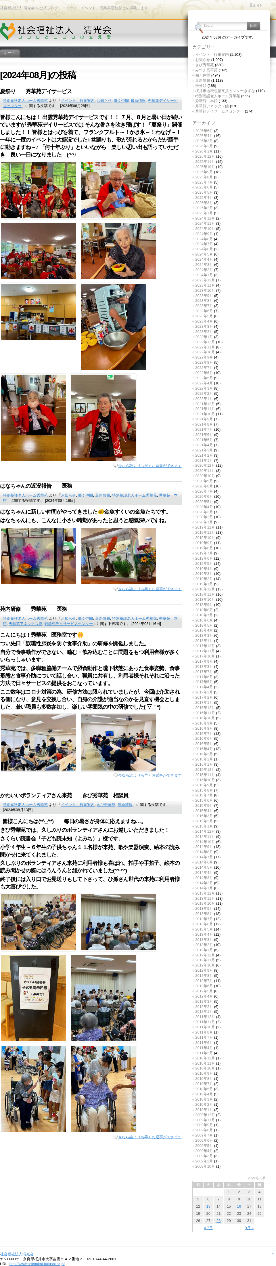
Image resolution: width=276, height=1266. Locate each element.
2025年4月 (204, 197)
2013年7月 (204, 919)
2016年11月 (205, 713)
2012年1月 (204, 1011)
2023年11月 (205, 285)
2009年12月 (205, 1115)
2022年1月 (204, 398)
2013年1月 (204, 950)
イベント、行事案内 (78, 100)
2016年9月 (204, 723)
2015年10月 (205, 780)
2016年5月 (204, 743)
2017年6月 (204, 677)
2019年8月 (204, 548)
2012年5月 (204, 991)
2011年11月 (205, 1022)
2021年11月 (205, 409)
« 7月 (208, 1228)
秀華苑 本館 (206, 101)
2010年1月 (204, 1109)
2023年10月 (205, 290)
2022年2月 (204, 393)
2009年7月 (204, 1135)
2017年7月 (204, 672)
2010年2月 (204, 1104)
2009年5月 (204, 1145)
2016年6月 (204, 738)
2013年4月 (204, 934)
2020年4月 (204, 507)
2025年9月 (204, 172)
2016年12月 (205, 708)
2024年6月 (204, 249)
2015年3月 (204, 816)
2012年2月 (204, 1006)
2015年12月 (205, 769)
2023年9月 (204, 295)
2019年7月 (204, 553)
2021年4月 (204, 445)
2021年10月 (205, 414)
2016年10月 (205, 718)
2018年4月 (204, 630)
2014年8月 (204, 852)
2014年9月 (204, 846)
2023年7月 (204, 306)
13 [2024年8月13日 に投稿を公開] (208, 1206)
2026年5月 (204, 131)
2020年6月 (204, 496)
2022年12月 (205, 342)
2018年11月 (205, 594)
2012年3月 (204, 1001)
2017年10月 (205, 656)
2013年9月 (204, 908)
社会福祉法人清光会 (17, 1254)
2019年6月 (204, 558)
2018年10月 (205, 599)
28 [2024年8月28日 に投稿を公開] (218, 1221)
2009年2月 (204, 1161)
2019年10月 (205, 537)
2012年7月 (204, 981)
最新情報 (138, 100)
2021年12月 (205, 404)
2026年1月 (204, 151)
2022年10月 (205, 352)
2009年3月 (204, 1156)
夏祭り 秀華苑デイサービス (41, 91)
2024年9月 (204, 234)
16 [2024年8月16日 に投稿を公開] (239, 1206)
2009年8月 (204, 1130)
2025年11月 (205, 161)
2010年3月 (204, 1099)
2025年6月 (204, 187)
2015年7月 (204, 795)
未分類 (200, 85)
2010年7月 (204, 1084)
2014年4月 (204, 872)
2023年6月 (204, 311)
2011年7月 (204, 1037)
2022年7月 (204, 367)
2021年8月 (204, 424)
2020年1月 (204, 522)
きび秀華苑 (106, 804)
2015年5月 (204, 805)
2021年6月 (204, 434)
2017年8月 (204, 666)
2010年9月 (204, 1073)
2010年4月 (204, 1094)
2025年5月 (204, 192)
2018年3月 (204, 635)
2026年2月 (204, 146)
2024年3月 (204, 264)
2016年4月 (204, 749)
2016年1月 (204, 764)
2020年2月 (204, 517)
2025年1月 (204, 213)
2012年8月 (204, 975)
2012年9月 (204, 970)
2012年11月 (205, 960)
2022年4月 (204, 383)
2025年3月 (204, 203)
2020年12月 (205, 465)
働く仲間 (121, 100)
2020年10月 (205, 476)
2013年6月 (204, 924)
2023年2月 (204, 331)
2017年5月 (204, 682)
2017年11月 (205, 651)
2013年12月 (205, 893)
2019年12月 (205, 527)
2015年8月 (204, 790)
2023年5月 (204, 316)
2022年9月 (204, 357)
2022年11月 (205, 347)
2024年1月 (204, 275)
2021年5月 (204, 440)
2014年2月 (204, 883)
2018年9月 (204, 605)
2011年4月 (204, 1048)
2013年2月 (204, 945)
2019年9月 (204, 543)
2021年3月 (204, 450)
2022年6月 (204, 373)
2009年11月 (205, 1120)
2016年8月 (204, 728)
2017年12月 (205, 646)
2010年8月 (204, 1078)
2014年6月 (204, 862)
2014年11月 (205, 836)
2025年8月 (204, 177)
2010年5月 (204, 1089)
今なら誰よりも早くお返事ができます (150, 466)
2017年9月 (204, 661)
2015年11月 (205, 775)
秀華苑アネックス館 (25, 623)
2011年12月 (205, 1017)
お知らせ (104, 100)
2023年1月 (204, 337)
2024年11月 (205, 223)
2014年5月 (204, 867)
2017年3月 (204, 692)
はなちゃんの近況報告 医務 (36, 486)
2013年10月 (205, 903)
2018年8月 (204, 610)
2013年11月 (205, 898)
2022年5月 (204, 378)
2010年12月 (205, 1058)
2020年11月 (205, 470)
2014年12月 (205, 831)
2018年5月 (204, 625)
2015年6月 (204, 800)
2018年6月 (204, 620)
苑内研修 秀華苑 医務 (33, 609)
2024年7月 (204, 244)
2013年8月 (204, 914)
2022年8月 (204, 362)
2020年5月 (204, 501)
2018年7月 (204, 615)
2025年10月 (205, 167)
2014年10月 (205, 842)
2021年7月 (204, 429)
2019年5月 (204, 563)
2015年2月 (204, 821)
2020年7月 (204, 491)
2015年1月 (204, 826)
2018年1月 (204, 640)
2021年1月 (204, 460)
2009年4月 (204, 1151)
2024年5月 (204, 254)
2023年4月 (204, 321)
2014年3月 (204, 878)
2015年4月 (204, 811)
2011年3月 (204, 1053)
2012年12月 (205, 955)
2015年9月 (204, 785)
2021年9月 (204, 419)
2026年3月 (204, 141)
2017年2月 (204, 697)
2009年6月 (204, 1140)
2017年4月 (204, 687)
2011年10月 (205, 1027)
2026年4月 (204, 136)
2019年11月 (205, 532)
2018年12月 (205, 589)
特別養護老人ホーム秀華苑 (25, 100)
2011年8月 (204, 1032)
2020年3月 (204, 512)
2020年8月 (204, 486)
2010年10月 (205, 1068)
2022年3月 (204, 388)
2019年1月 (204, 584)
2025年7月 (204, 182)
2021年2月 (204, 455)
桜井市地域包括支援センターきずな (225, 91)
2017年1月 (204, 702)
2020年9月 (204, 481)
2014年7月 (204, 857)
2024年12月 (205, 218)
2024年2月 (204, 270)
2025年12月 (205, 156)
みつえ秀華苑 (206, 70)
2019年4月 (204, 569)
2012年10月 (205, 965)
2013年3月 (204, 939)
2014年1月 (204, 888)
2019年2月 (204, 579)
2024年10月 (205, 228)
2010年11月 (205, 1063)
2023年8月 (204, 300)
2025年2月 (204, 208)
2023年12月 (205, 280)
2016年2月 (204, 759)
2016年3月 (204, 754)
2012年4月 (204, 996)
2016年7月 (204, 733)
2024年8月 (204, 239)
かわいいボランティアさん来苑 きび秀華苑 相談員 (64, 795)
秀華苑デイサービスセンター (68, 623)
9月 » (249, 1228)
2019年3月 (204, 573)
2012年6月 (204, 986)
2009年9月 (204, 1125)
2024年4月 (204, 259)
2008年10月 (205, 1166)
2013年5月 (204, 929)
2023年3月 (204, 326)
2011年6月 (204, 1042)
